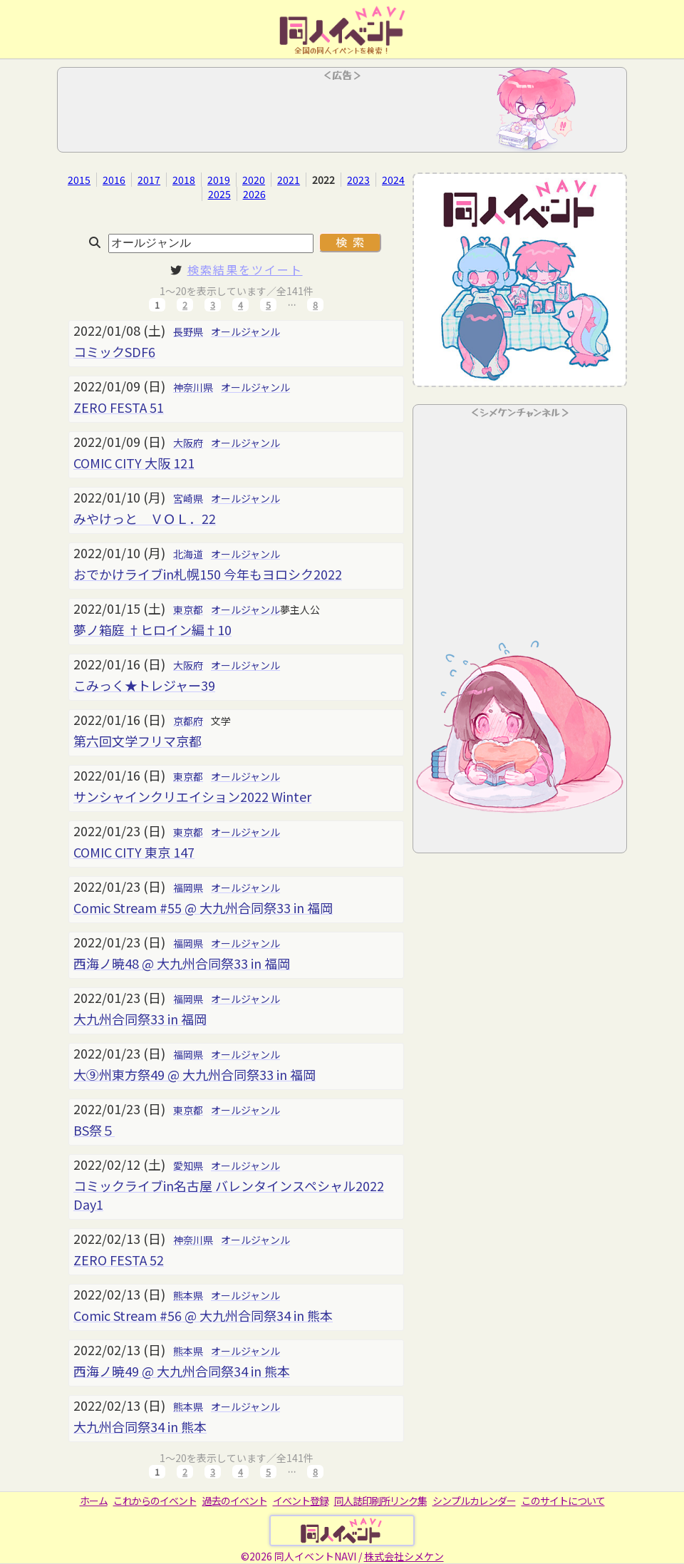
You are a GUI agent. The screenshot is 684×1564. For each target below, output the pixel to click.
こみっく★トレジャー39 (144, 685)
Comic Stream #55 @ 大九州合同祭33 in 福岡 (203, 907)
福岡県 (188, 887)
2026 (254, 194)
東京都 (188, 609)
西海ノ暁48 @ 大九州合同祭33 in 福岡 (181, 963)
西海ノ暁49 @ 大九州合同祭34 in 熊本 (181, 1371)
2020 (253, 180)
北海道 (188, 554)
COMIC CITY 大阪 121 (134, 462)
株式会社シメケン (404, 1556)
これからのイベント (155, 1500)
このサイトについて (563, 1500)
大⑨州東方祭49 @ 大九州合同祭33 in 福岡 (194, 1074)
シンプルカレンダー (474, 1500)
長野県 (188, 331)
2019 (218, 180)
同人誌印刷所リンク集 (380, 1500)
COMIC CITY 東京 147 (134, 852)
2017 (149, 180)
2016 (114, 180)
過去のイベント (234, 1500)
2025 (219, 194)
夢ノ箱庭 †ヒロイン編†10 (152, 629)
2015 (79, 180)
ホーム (94, 1500)
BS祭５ (94, 1130)
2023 (358, 180)
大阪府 (188, 443)
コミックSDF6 (114, 351)
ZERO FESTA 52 (118, 1259)
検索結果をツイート (245, 269)
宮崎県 (188, 498)
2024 (393, 180)
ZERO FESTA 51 (118, 407)
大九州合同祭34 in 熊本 (140, 1426)
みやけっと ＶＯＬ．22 (144, 518)
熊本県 (188, 1295)
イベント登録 (300, 1500)
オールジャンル (245, 331)
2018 (183, 180)
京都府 (188, 721)
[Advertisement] (342, 114)
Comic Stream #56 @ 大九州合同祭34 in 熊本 (203, 1315)
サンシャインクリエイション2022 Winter (192, 796)
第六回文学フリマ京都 (137, 740)
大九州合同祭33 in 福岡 (140, 1018)
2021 (288, 180)
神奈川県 (193, 387)
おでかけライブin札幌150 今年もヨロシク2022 (207, 574)
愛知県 (188, 1165)
